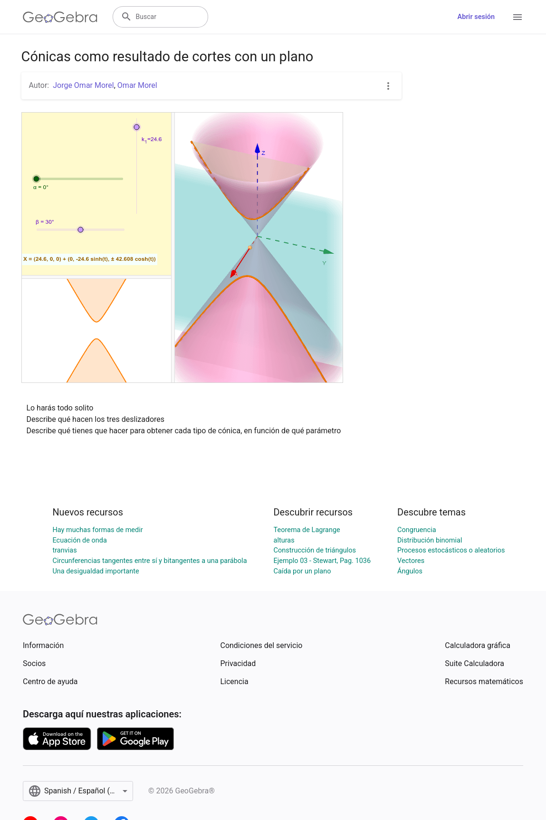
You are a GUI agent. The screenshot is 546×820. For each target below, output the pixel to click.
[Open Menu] (517, 17)
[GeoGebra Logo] (60, 17)
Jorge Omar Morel (83, 85)
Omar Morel (137, 85)
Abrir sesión (476, 17)
